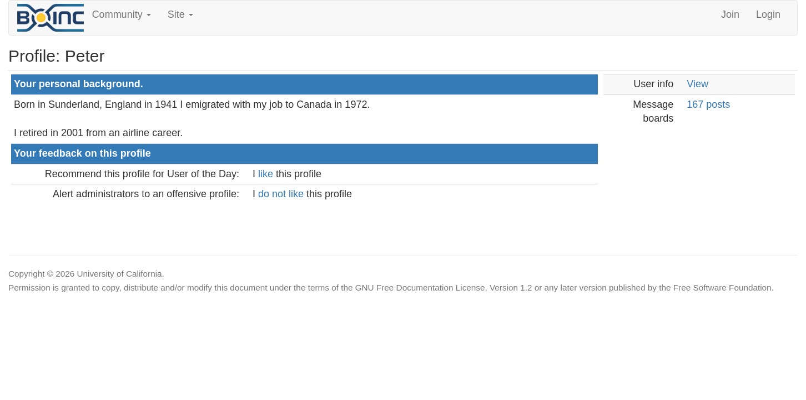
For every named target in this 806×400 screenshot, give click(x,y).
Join (730, 14)
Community (121, 14)
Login (768, 14)
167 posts (708, 104)
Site (180, 14)
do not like (282, 193)
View (697, 83)
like (267, 173)
